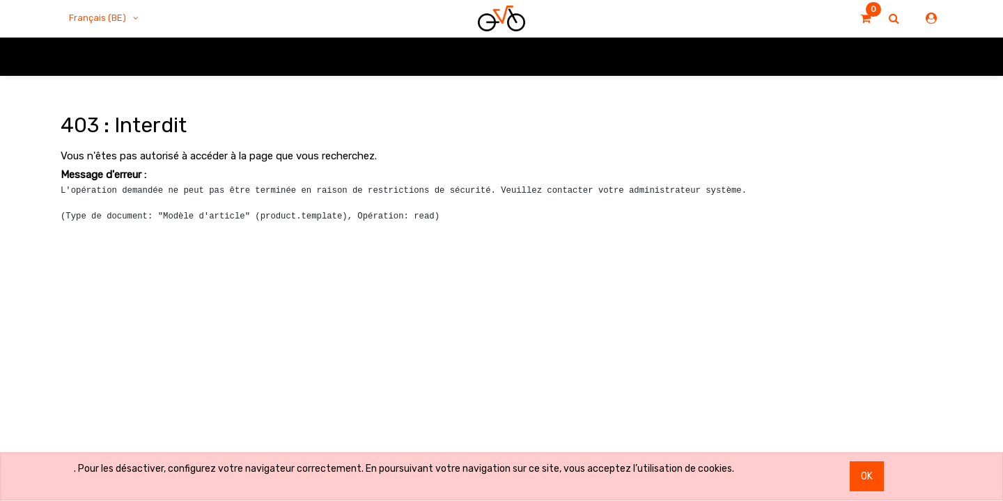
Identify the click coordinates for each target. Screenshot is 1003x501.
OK (867, 476)
